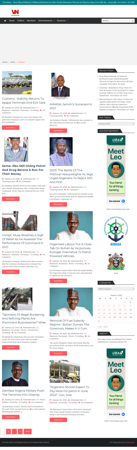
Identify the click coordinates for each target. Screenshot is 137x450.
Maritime (31, 21)
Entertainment (45, 21)
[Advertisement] (68, 43)
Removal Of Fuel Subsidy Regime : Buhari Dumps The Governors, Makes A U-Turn (69, 324)
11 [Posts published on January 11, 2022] (104, 310)
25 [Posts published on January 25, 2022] (104, 317)
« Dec (99, 327)
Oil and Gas (33, 330)
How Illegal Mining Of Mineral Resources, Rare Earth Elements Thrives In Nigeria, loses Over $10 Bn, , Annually (65, 2)
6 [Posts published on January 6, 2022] (114, 306)
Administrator (29, 108)
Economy (25, 110)
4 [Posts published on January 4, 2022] (103, 306)
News (71, 264)
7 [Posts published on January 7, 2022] (119, 306)
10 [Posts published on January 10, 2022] (99, 310)
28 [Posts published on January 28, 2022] (120, 317)
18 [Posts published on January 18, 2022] (104, 313)
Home (12, 21)
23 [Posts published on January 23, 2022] (131, 313)
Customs (15, 110)
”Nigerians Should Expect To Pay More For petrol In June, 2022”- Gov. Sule (69, 391)
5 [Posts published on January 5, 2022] (109, 306)
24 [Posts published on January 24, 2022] (99, 317)
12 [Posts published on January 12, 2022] (109, 310)
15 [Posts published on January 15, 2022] (125, 310)
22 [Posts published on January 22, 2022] (125, 313)
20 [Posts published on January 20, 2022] (115, 313)
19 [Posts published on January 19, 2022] (110, 313)
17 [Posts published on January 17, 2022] (99, 313)
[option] (75, 2)
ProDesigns (129, 442)
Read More (10, 128)
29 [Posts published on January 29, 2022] (125, 317)
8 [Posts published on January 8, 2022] (125, 306)
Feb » (106, 327)
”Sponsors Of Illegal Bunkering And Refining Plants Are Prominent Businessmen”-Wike (24, 318)
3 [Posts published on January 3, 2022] (98, 306)
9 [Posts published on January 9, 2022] (130, 306)
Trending (34, 110)
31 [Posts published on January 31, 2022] (99, 321)
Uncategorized (56, 116)
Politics (20, 21)
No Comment (72, 116)
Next (27, 431)
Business (61, 21)
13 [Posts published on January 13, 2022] (115, 310)
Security (13, 402)
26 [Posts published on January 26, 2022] (110, 317)
